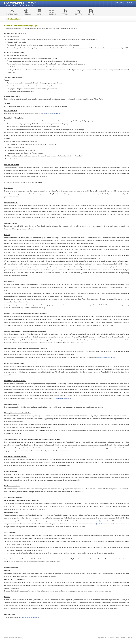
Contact (111, 637)
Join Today (119, 2)
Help (98, 637)
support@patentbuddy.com (51, 113)
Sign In (129, 2)
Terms (117, 637)
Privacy (122, 637)
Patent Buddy (14, 3)
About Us (129, 637)
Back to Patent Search (13, 19)
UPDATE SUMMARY (12, 14)
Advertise (104, 637)
